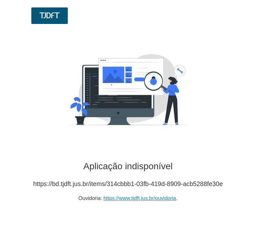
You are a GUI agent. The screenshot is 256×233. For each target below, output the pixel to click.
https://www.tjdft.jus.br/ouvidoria (139, 198)
